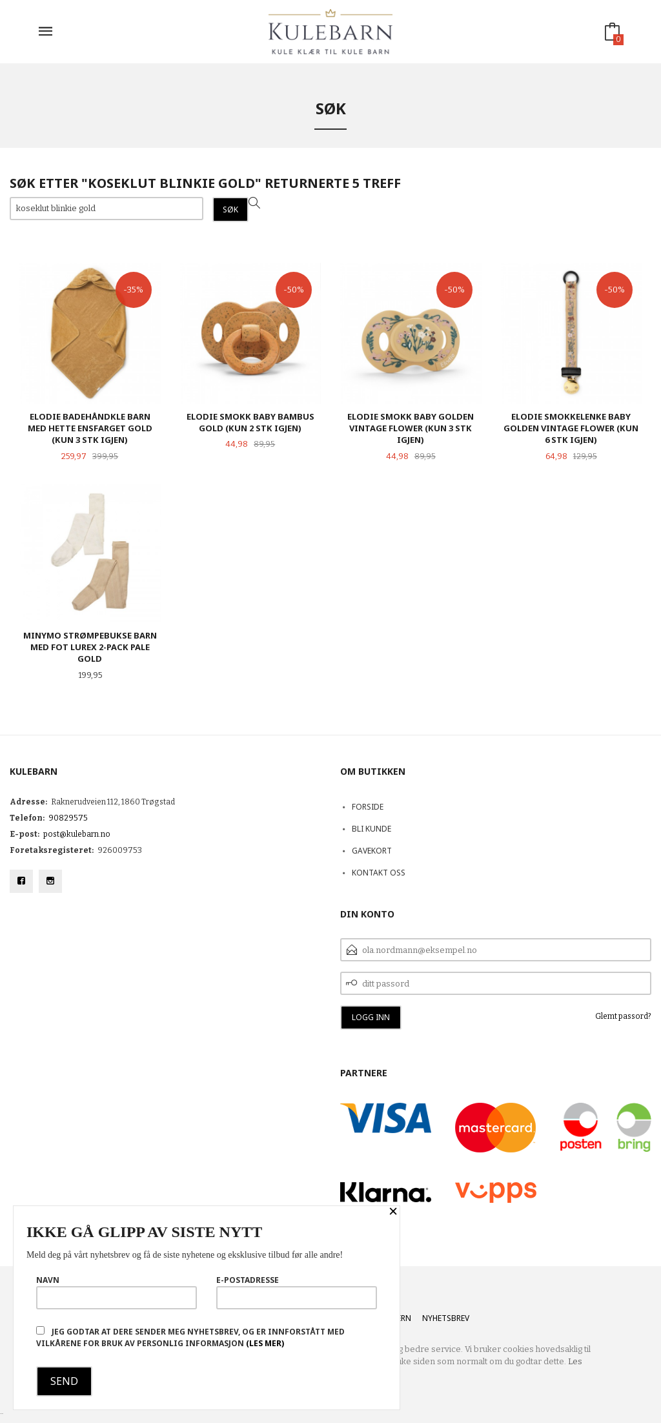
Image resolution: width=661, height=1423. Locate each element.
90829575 (68, 818)
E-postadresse (296, 1292)
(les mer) (265, 1343)
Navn (116, 1292)
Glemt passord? (623, 1016)
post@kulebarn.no (76, 834)
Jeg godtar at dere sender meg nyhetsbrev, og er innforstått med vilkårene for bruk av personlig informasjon (190, 1337)
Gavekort (372, 850)
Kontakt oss (378, 872)
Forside (367, 806)
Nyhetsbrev (445, 1318)
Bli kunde (371, 828)
